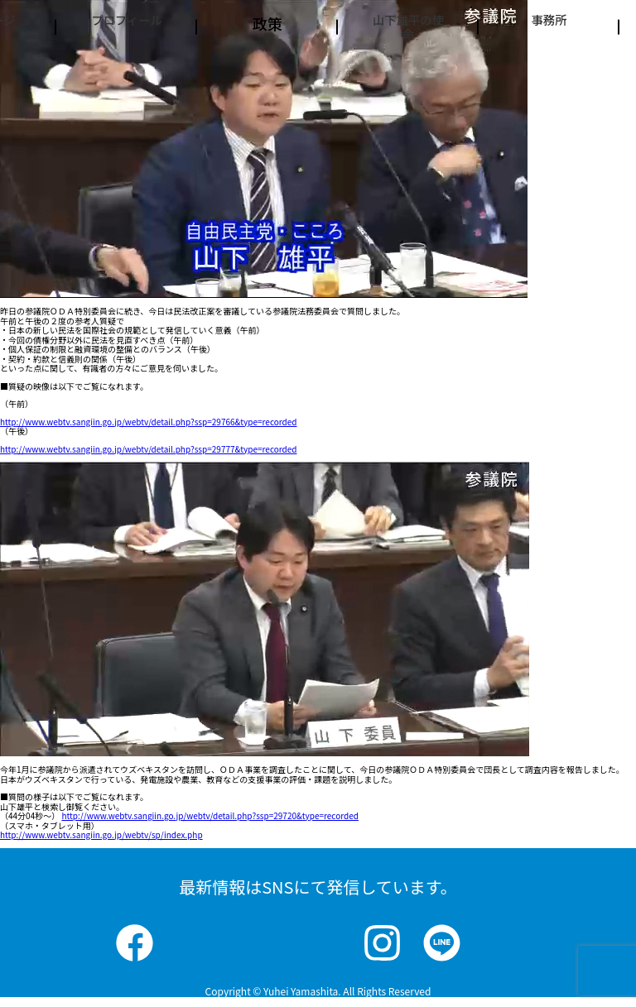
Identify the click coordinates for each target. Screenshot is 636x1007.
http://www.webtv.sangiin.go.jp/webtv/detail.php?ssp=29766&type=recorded (148, 421)
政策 (267, 23)
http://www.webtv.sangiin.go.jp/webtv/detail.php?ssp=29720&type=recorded (209, 815)
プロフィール (126, 31)
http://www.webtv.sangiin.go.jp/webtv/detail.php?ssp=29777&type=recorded (148, 449)
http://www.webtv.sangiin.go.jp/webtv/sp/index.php (101, 834)
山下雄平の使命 (408, 40)
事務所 (549, 23)
